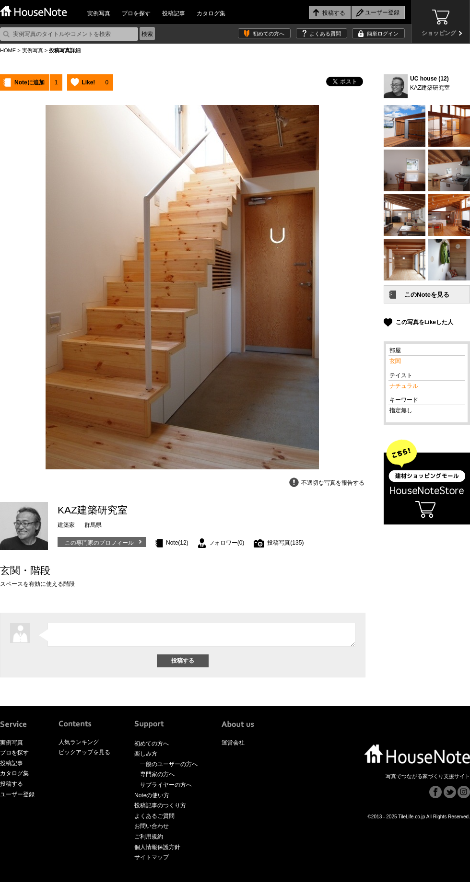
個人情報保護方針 (157, 850)
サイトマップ (151, 860)
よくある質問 (325, 33)
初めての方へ (268, 33)
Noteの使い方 (151, 798)
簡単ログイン (383, 33)
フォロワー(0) (227, 542)
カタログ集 (211, 13)
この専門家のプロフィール (99, 542)
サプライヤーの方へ (166, 787)
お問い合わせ (151, 829)
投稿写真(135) (285, 542)
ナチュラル (403, 386)
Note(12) (177, 542)
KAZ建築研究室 (430, 87)
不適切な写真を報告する (332, 482)
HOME (8, 50)
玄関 (395, 361)
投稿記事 (173, 13)
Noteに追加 (29, 82)
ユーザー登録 (17, 797)
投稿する (11, 786)
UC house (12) (429, 78)
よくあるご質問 (154, 818)
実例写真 (98, 13)
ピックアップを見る (84, 755)
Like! (88, 82)
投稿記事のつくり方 (160, 808)
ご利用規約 (148, 839)
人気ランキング (79, 745)
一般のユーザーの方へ (169, 767)
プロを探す (136, 13)
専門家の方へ (157, 777)
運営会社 (233, 745)
